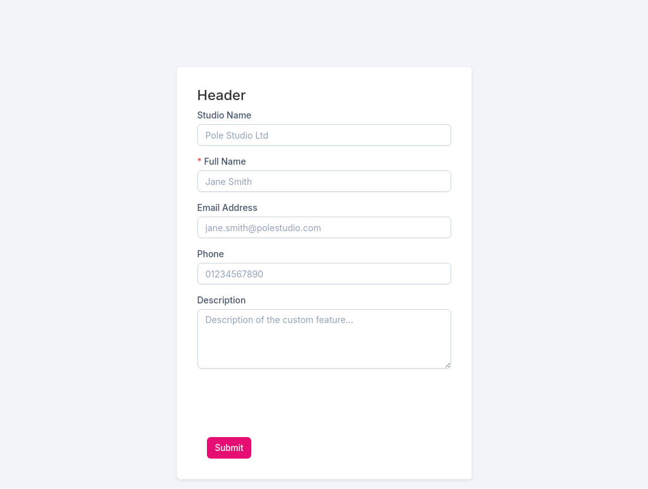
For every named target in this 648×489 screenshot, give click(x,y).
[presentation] (293, 403)
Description (221, 300)
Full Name (221, 161)
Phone (211, 253)
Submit (229, 448)
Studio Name (224, 115)
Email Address (227, 207)
